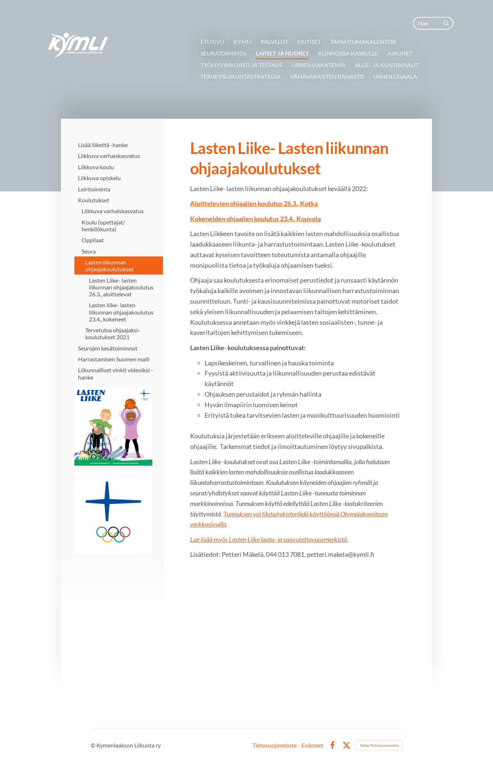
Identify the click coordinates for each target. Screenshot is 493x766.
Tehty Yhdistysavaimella (379, 745)
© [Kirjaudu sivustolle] (93, 745)
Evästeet (312, 745)
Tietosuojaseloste (274, 745)
